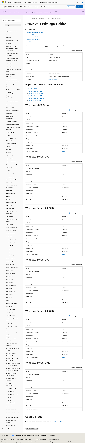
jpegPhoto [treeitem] (8, 34)
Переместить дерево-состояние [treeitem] (11, 344)
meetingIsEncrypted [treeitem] (11, 255)
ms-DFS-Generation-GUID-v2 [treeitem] (13, 413)
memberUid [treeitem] (9, 306)
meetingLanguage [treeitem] (10, 261)
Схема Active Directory (55, 18)
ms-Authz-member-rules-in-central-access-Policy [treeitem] (13, 364)
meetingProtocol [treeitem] (10, 279)
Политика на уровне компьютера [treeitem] (11, 186)
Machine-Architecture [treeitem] (11, 174)
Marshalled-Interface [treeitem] (11, 202)
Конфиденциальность (53, 439)
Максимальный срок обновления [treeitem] (11, 212)
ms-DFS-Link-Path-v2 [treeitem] (11, 425)
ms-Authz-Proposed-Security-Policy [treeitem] (11, 374)
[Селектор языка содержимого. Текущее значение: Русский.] (5, 435)
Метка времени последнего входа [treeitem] (13, 70)
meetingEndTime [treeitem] (10, 246)
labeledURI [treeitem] (8, 43)
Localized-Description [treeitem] (11, 121)
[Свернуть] (20, 17)
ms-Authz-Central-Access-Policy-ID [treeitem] (13, 349)
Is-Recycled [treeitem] (9, 28)
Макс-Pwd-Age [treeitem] (10, 208)
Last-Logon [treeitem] (9, 66)
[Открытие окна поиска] (77, 2)
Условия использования (41, 442)
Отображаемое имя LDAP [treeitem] (13, 90)
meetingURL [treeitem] (9, 297)
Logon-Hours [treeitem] (9, 159)
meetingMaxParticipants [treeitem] (12, 267)
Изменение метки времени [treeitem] (13, 332)
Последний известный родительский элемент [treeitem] (12, 59)
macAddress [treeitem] (9, 171)
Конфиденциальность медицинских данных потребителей (16, 442)
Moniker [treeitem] (8, 335)
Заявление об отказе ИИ (7, 439)
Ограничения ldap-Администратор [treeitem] (11, 86)
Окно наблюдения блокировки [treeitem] (11, 139)
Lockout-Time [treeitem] (9, 146)
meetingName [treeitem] (9, 270)
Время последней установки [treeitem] (10, 75)
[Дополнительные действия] (81, 18)
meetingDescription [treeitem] (11, 243)
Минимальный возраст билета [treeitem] (12, 320)
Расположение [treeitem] (10, 132)
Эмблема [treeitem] (8, 152)
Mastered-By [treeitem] (9, 205)
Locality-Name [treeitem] (9, 113)
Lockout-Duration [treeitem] (10, 135)
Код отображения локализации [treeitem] (10, 117)
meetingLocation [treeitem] (10, 264)
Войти (81, 2)
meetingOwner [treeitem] (10, 276)
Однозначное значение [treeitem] (12, 31)
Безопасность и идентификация (38, 18)
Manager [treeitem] (8, 196)
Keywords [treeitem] (8, 37)
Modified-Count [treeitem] (10, 324)
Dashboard (79, 6)
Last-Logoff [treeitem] (9, 63)
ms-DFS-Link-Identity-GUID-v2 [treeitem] (12, 421)
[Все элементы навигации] (26, 18)
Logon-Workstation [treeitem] (11, 162)
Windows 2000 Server (32, 35)
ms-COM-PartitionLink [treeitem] (12, 392)
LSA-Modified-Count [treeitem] (11, 168)
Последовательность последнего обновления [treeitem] (12, 81)
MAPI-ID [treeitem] (8, 199)
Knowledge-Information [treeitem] (12, 40)
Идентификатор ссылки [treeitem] (12, 101)
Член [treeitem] (7, 300)
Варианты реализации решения (35, 32)
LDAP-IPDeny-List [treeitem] (10, 93)
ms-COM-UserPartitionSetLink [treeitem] (11, 402)
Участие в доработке (40, 439)
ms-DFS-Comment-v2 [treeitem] (11, 409)
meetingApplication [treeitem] (11, 230)
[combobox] (11, 20)
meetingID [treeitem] (8, 249)
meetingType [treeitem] (9, 294)
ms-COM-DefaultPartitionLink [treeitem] (11, 385)
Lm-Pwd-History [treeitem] (10, 107)
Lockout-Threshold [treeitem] (11, 143)
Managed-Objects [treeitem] (10, 193)
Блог (30, 439)
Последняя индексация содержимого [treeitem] (12, 54)
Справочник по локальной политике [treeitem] (13, 128)
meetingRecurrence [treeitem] (11, 285)
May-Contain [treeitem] (9, 224)
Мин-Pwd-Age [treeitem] (10, 312)
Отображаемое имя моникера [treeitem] (11, 339)
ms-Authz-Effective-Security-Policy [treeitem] (11, 354)
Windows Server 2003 (32, 37)
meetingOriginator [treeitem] (10, 273)
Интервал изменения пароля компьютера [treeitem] (11, 178)
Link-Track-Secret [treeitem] (10, 104)
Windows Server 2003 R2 (33, 39)
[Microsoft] (3, 2)
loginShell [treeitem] (8, 149)
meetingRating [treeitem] (9, 282)
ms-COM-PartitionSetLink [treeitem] (12, 395)
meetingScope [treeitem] (9, 288)
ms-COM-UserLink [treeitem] (11, 398)
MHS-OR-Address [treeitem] (10, 309)
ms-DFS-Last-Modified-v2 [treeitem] (12, 417)
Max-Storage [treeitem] (9, 216)
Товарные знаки (54, 442)
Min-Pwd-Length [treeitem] (10, 315)
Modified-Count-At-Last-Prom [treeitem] (12, 328)
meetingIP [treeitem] (8, 252)
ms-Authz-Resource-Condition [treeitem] (11, 379)
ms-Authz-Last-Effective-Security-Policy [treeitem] (12, 359)
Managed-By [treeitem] (9, 190)
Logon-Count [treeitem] (9, 155)
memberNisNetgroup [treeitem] (11, 303)
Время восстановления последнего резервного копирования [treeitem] (12, 48)
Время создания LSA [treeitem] (11, 165)
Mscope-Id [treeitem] (9, 406)
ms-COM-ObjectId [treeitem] (11, 388)
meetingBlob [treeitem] (9, 236)
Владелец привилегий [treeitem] (12, 25)
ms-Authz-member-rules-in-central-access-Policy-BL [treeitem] (13, 369)
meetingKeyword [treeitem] (10, 258)
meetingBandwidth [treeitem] (11, 233)
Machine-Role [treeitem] (9, 182)
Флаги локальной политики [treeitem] (13, 124)
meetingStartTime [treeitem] (10, 291)
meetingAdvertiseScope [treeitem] (12, 227)
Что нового (71, 6)
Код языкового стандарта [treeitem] (12, 110)
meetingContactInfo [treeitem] (11, 240)
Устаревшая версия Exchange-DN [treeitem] (11, 97)
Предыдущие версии (21, 439)
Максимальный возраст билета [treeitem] (12, 220)
